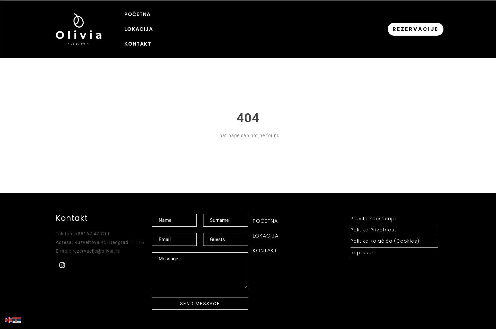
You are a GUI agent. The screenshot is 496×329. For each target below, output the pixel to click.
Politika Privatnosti (374, 218)
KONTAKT (215, 23)
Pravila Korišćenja (373, 206)
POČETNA (137, 23)
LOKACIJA (176, 23)
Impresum (364, 240)
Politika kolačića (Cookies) (385, 229)
